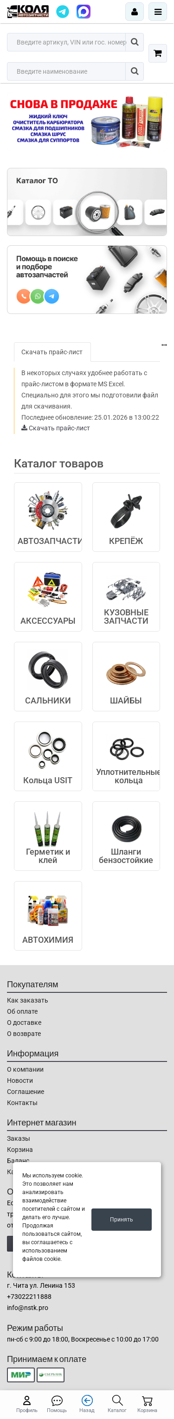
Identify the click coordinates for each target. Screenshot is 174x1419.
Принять (121, 1219)
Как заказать (27, 1000)
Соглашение (25, 1091)
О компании (25, 1069)
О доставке (24, 1022)
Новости (20, 1080)
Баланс (18, 1160)
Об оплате (22, 1011)
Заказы (18, 1138)
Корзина (20, 1149)
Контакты (22, 1102)
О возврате (24, 1033)
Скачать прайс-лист (52, 352)
